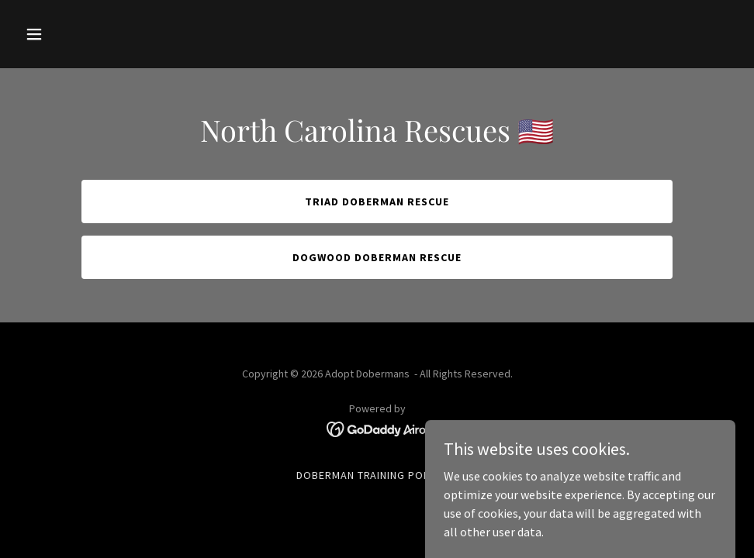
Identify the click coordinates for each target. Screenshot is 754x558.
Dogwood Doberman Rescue (377, 257)
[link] (377, 428)
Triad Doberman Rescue (377, 201)
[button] (72, 34)
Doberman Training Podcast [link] (377, 475)
